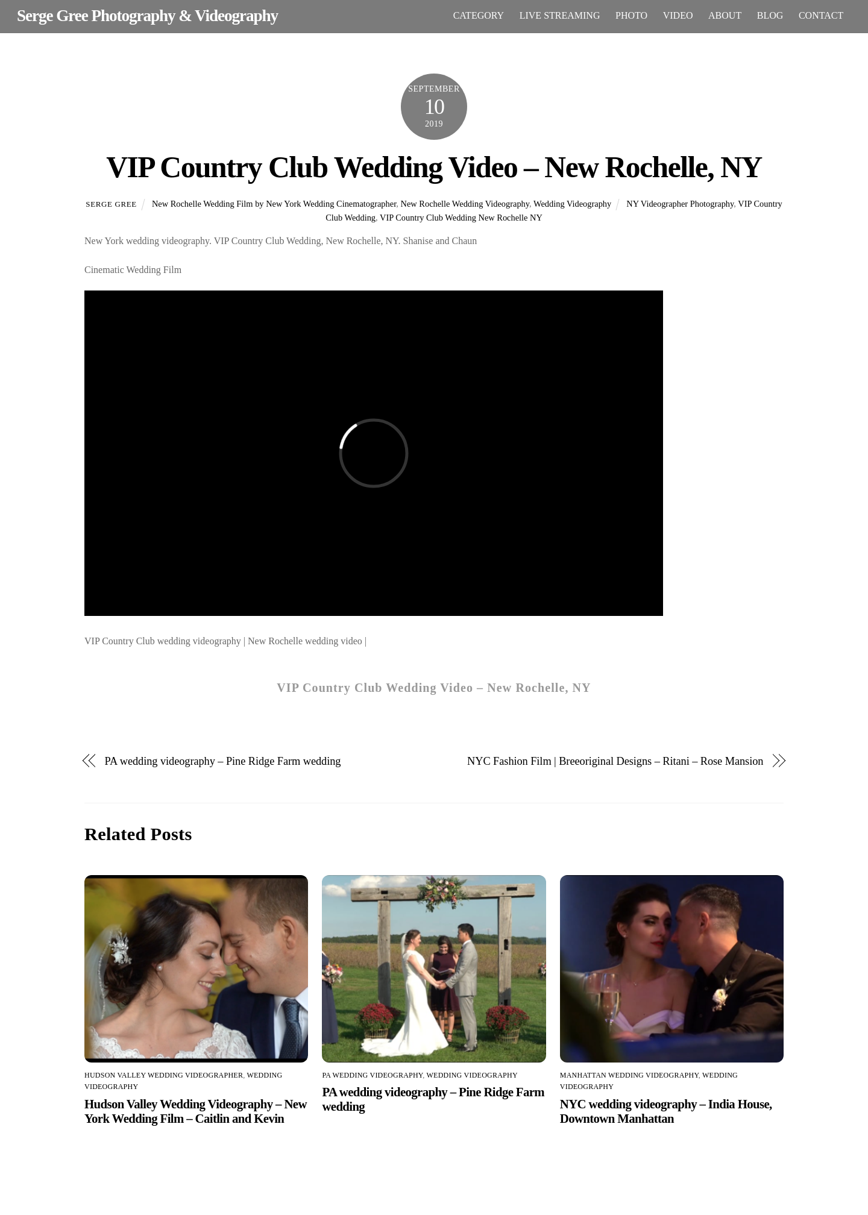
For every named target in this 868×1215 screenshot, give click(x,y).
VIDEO (678, 15)
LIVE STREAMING (560, 15)
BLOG (770, 15)
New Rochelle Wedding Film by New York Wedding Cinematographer (274, 204)
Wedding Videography (572, 204)
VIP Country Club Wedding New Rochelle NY (461, 217)
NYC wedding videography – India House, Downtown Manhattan (666, 1111)
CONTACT (821, 15)
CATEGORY (478, 15)
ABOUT (724, 15)
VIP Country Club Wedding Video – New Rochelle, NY (434, 167)
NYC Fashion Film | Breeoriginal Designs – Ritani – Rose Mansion (615, 761)
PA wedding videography (372, 1075)
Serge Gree (111, 204)
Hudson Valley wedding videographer (163, 1075)
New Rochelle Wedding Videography (465, 204)
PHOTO (631, 15)
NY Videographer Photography (680, 204)
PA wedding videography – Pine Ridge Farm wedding (223, 761)
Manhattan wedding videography (629, 1075)
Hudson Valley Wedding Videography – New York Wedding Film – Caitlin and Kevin (195, 1111)
